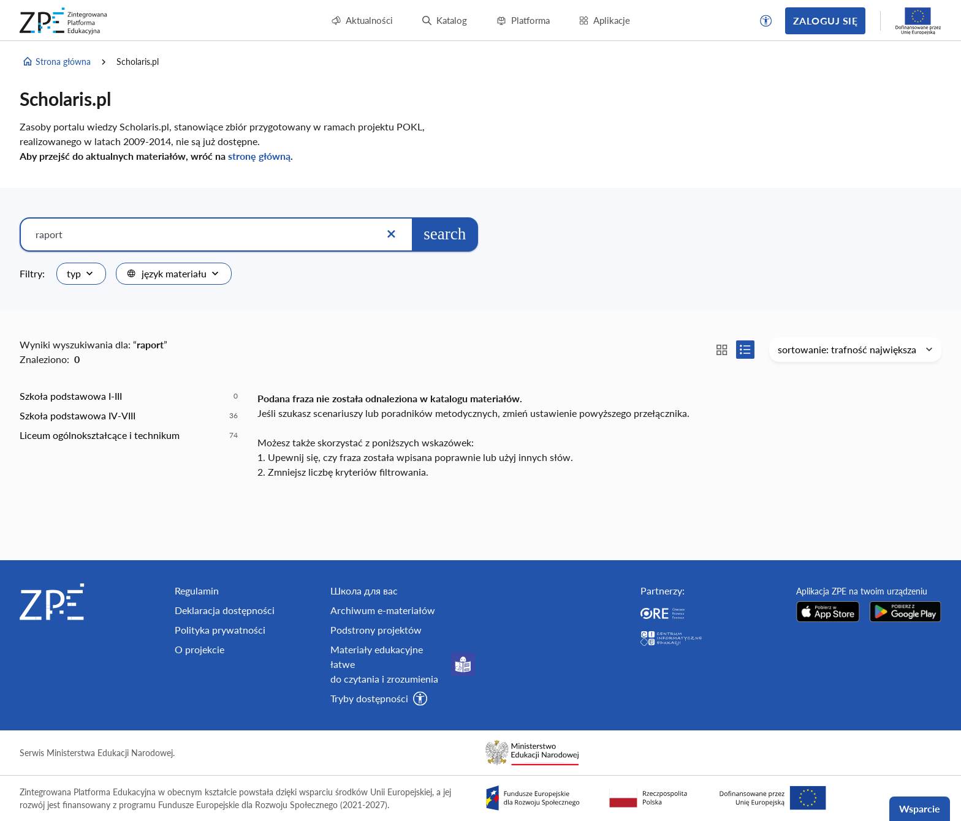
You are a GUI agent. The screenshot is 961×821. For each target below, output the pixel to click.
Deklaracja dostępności (225, 610)
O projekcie (199, 649)
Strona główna (56, 62)
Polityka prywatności (220, 629)
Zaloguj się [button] (825, 20)
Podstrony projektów (376, 629)
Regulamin (197, 590)
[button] (766, 20)
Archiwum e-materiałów (382, 610)
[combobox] (81, 274)
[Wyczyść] (391, 234)
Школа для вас (364, 590)
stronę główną (259, 156)
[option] (129, 396)
